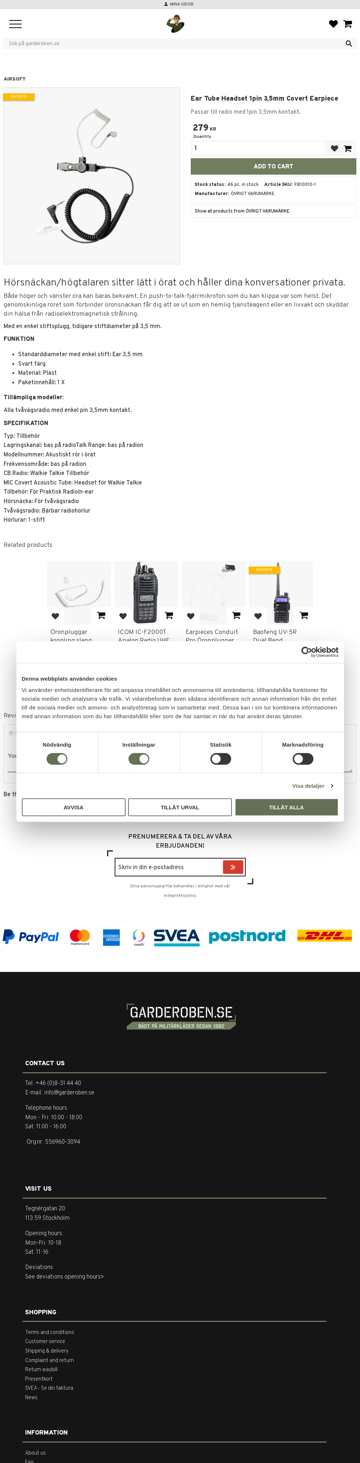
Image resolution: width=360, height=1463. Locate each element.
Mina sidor (182, 4)
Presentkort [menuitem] (39, 1379)
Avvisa (74, 807)
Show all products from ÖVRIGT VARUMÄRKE (242, 211)
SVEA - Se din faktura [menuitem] (49, 1388)
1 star (11, 732)
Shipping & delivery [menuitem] (46, 1351)
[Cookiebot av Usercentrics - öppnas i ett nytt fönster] (307, 651)
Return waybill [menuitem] (41, 1369)
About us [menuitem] (35, 1453)
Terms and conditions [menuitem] (49, 1332)
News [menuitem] (31, 1397)
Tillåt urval (180, 807)
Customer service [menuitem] (45, 1341)
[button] (15, 24)
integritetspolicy (180, 895)
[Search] (349, 43)
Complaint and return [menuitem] (49, 1360)
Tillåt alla (286, 807)
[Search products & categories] (175, 43)
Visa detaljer (308, 785)
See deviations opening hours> (64, 1277)
